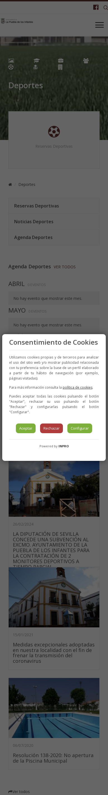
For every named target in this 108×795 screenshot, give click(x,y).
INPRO (63, 446)
